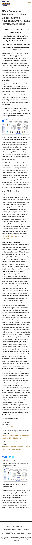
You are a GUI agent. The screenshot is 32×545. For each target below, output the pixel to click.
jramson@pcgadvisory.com (10, 427)
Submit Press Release (9, 529)
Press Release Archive (18, 526)
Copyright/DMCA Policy (8, 533)
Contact (29, 533)
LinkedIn (6, 238)
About (8, 526)
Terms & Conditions (23, 529)
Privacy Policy (21, 533)
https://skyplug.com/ (9, 236)
